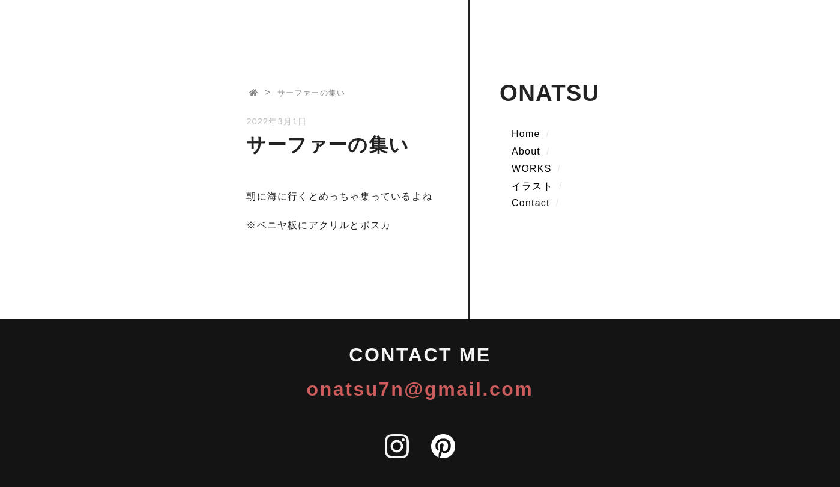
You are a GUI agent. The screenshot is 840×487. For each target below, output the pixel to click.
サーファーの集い (311, 92)
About (526, 151)
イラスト (532, 186)
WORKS (531, 169)
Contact (531, 203)
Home (526, 134)
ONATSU (549, 93)
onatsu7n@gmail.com (420, 389)
